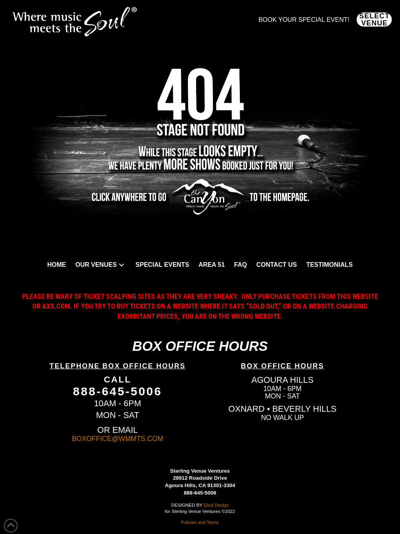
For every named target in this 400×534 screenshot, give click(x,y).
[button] (374, 20)
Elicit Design (216, 504)
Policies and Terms (200, 522)
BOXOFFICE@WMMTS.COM (117, 439)
